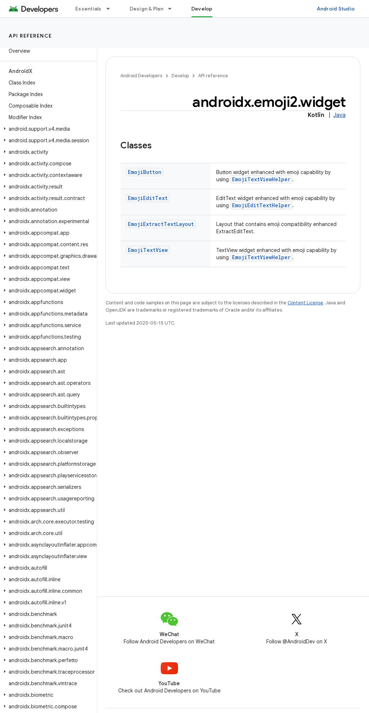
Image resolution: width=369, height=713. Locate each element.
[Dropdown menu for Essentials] (111, 8)
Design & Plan (146, 8)
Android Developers (141, 76)
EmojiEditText (148, 198)
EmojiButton (144, 172)
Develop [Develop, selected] (202, 8)
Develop (180, 76)
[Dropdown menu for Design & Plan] (173, 8)
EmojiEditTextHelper (261, 205)
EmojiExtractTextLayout (161, 224)
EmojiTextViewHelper (261, 179)
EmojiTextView (148, 250)
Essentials (88, 8)
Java (339, 115)
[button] (47, 129)
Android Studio (336, 8)
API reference (30, 35)
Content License (305, 303)
